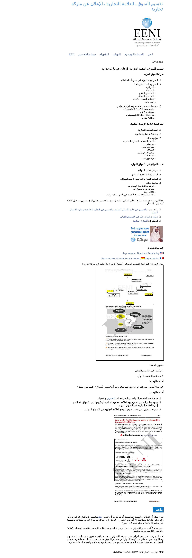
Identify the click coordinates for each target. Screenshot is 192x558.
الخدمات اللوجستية (114, 54)
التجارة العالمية (120, 221)
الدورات (97, 54)
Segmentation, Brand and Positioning (121, 253)
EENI (52, 54)
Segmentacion (133, 258)
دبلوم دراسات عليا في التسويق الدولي (120, 216)
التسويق (92, 398)
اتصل (130, 54)
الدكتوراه (85, 54)
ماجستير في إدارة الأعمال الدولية (111, 209)
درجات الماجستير (68, 54)
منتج (80, 517)
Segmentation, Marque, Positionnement (101, 258)
